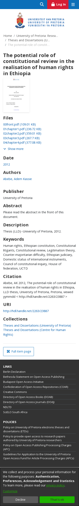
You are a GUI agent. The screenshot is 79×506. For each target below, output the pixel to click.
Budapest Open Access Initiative (23, 382)
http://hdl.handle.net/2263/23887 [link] (26, 311)
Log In (60, 3)
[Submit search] (42, 4)
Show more (13, 149)
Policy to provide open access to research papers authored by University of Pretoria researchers (34, 438)
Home (7, 36)
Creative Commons (15, 392)
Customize (10, 491)
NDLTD (7, 407)
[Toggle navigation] (73, 4)
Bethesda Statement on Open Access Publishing (33, 377)
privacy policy (55, 485)
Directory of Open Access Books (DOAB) (28, 397)
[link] (19, 124)
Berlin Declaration (14, 372)
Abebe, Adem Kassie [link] (17, 179)
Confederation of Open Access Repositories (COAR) (35, 387)
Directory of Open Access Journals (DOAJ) (28, 402)
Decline (20, 500)
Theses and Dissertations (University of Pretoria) (29, 40)
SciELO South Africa (15, 412)
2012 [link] (6, 164)
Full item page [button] (19, 351)
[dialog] (39, 487)
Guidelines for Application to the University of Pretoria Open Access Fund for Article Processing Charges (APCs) (38, 456)
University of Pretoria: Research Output (37, 36)
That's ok (57, 500)
